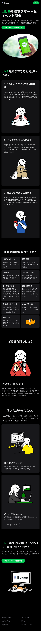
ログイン (36, 3)
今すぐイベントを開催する (13, 27)
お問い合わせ (6, 621)
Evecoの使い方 (7, 617)
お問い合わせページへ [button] (12, 525)
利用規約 (5, 625)
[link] (5, 3)
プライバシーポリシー (27, 625)
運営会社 (23, 621)
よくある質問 (24, 617)
